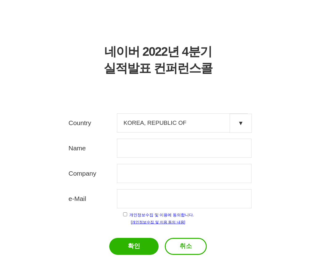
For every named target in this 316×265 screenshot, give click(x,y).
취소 (186, 246)
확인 (134, 246)
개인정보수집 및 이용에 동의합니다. (158, 215)
